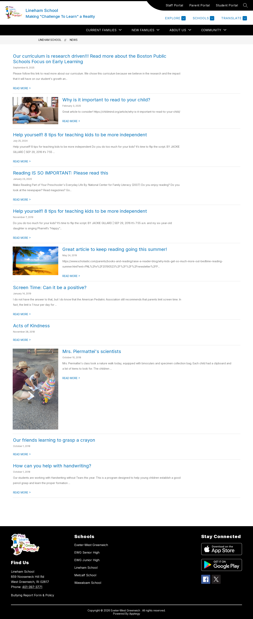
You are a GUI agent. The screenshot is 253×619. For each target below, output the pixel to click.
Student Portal (227, 5)
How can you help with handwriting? (52, 466)
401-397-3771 (32, 587)
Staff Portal (174, 5)
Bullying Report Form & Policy (32, 595)
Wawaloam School (87, 583)
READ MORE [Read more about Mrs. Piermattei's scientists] (71, 378)
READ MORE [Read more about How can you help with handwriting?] (22, 492)
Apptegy (134, 613)
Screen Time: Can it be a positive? (49, 287)
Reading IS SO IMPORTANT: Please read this (60, 173)
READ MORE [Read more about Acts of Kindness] (22, 339)
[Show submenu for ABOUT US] (177, 30)
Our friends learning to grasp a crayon (54, 440)
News (74, 39)
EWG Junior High (86, 560)
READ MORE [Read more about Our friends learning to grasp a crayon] (22, 454)
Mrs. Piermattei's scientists (91, 351)
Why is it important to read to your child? (106, 99)
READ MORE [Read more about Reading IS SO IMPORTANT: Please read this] (22, 199)
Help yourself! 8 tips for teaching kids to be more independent (80, 134)
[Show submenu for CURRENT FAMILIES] (101, 30)
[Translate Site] (233, 18)
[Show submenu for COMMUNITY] (211, 30)
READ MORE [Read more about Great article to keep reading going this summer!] (71, 276)
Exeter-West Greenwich (91, 545)
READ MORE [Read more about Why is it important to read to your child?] (71, 121)
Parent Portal (199, 5)
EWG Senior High (86, 552)
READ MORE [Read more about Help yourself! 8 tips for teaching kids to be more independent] (22, 161)
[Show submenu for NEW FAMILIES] (143, 30)
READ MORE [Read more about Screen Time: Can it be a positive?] (22, 314)
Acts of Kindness (31, 325)
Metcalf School (85, 575)
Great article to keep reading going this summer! (114, 249)
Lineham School (49, 39)
